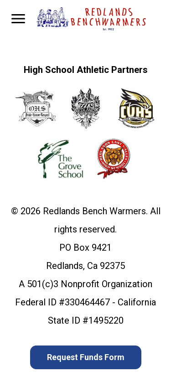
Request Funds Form (85, 357)
